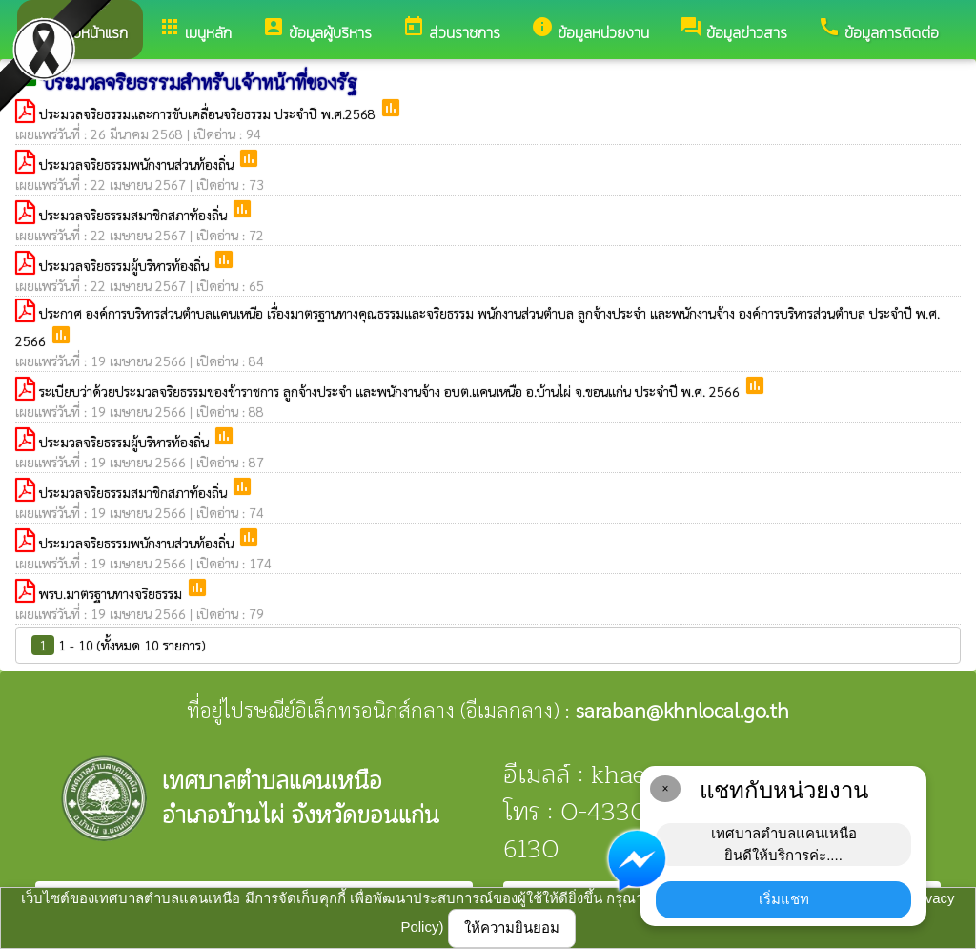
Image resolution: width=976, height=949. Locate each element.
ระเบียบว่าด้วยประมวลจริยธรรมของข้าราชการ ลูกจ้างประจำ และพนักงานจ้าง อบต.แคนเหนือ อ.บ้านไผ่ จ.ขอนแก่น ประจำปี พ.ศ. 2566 (391, 391)
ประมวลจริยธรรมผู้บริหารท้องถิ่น (126, 265)
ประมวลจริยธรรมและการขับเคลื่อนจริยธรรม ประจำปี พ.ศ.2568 (209, 113)
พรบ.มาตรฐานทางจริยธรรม (112, 593)
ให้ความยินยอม (511, 927)
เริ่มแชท (784, 899)
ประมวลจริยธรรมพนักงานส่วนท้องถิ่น (138, 164)
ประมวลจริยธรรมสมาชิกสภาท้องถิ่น (135, 214)
